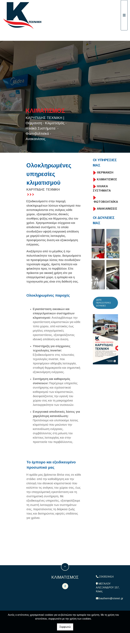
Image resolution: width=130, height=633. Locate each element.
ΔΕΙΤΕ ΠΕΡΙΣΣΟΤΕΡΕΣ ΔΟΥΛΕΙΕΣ (103, 303)
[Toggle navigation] (124, 15)
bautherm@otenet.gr (111, 598)
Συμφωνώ (65, 626)
